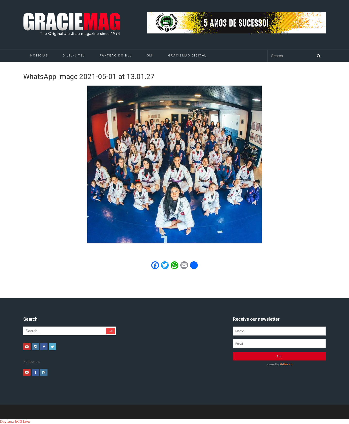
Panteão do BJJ (116, 55)
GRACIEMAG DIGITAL (187, 55)
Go (111, 331)
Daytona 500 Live (15, 421)
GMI (150, 55)
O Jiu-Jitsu (74, 55)
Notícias (39, 55)
